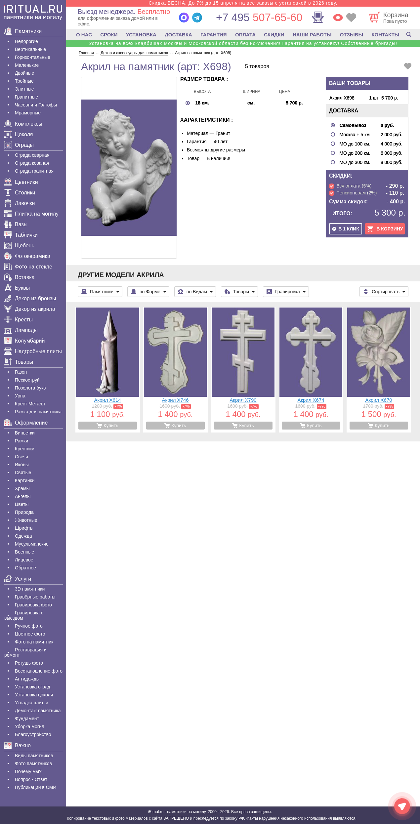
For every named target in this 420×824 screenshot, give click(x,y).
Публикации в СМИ (35, 787)
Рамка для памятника (38, 411)
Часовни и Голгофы (36, 104)
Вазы (15, 224)
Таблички (21, 234)
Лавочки (19, 203)
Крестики (24, 448)
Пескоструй (27, 380)
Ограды (19, 145)
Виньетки (25, 432)
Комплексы (23, 123)
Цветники (21, 182)
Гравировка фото (33, 604)
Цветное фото (30, 634)
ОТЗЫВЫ (351, 34)
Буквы (17, 287)
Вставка (19, 277)
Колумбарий (24, 340)
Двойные (24, 73)
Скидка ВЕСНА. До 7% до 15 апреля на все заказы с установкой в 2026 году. (242, 3)
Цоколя (18, 134)
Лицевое (24, 559)
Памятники (23, 31)
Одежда (23, 536)
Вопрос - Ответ (31, 779)
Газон (21, 372)
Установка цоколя (34, 694)
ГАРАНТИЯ (213, 34)
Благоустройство (33, 734)
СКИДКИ (274, 34)
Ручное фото (29, 626)
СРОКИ (108, 34)
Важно (17, 745)
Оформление (26, 422)
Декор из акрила (29, 309)
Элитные (24, 89)
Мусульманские (32, 544)
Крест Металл (30, 403)
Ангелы (22, 496)
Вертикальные (30, 49)
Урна (20, 395)
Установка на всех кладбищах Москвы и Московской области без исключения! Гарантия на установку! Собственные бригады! (243, 43)
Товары (18, 361)
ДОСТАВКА (178, 34)
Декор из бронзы (30, 298)
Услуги (17, 578)
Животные (26, 520)
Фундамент (27, 718)
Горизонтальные (32, 57)
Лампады (21, 330)
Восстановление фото (39, 671)
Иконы (22, 464)
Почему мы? (28, 771)
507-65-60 (259, 17)
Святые (23, 472)
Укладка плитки (31, 702)
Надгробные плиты (33, 351)
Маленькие (27, 65)
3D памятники (30, 589)
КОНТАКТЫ (385, 34)
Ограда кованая (32, 163)
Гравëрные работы (35, 596)
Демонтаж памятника (38, 710)
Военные (24, 552)
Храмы (22, 488)
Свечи (21, 456)
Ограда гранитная (34, 171)
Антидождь (27, 678)
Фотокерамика (27, 256)
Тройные (24, 81)
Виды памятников (34, 755)
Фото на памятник (34, 641)
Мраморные (28, 112)
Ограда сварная (32, 155)
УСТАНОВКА (141, 34)
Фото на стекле (28, 266)
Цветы (21, 504)
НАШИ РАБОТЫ (312, 34)
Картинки (24, 480)
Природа (24, 512)
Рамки (21, 440)
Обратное (25, 567)
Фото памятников (33, 763)
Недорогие (26, 41)
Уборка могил (29, 726)
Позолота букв (30, 388)
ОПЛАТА (245, 34)
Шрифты (24, 528)
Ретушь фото (29, 663)
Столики (19, 192)
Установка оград (32, 686)
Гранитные (26, 97)
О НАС (84, 34)
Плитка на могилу (31, 213)
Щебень (19, 245)
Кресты (18, 319)
